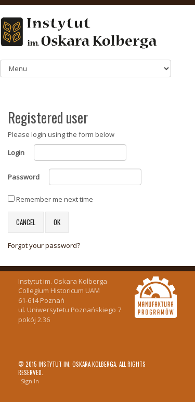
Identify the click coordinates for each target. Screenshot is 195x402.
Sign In (30, 381)
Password (24, 177)
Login (16, 152)
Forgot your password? (44, 245)
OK (57, 222)
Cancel (25, 222)
